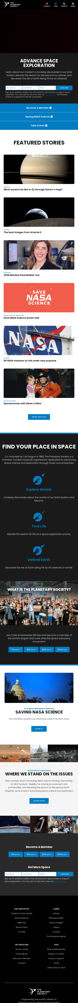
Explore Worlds (39, 489)
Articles (6, 187)
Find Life (39, 526)
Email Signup (22, 954)
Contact (22, 963)
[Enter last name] (30, 88)
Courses (56, 932)
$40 (62, 649)
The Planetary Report (56, 936)
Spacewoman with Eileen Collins (22, 403)
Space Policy (22, 927)
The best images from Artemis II (22, 232)
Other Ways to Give (56, 967)
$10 (31, 649)
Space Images (56, 922)
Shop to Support (56, 958)
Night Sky (22, 922)
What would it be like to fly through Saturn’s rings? (33, 189)
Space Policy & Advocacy (14, 315)
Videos (56, 927)
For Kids (21, 932)
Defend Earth (39, 559)
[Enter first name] (13, 88)
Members (7, 272)
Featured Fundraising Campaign (39, 709)
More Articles (39, 417)
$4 (15, 649)
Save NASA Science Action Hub (21, 317)
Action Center (21, 949)
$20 (47, 649)
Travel (56, 963)
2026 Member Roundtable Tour (22, 275)
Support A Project (56, 954)
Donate (39, 728)
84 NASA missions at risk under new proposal (30, 360)
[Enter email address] (47, 88)
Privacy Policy (50, 94)
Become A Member (21, 958)
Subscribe (64, 88)
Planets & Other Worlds (21, 913)
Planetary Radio (10, 401)
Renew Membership (56, 949)
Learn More (39, 801)
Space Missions (22, 918)
